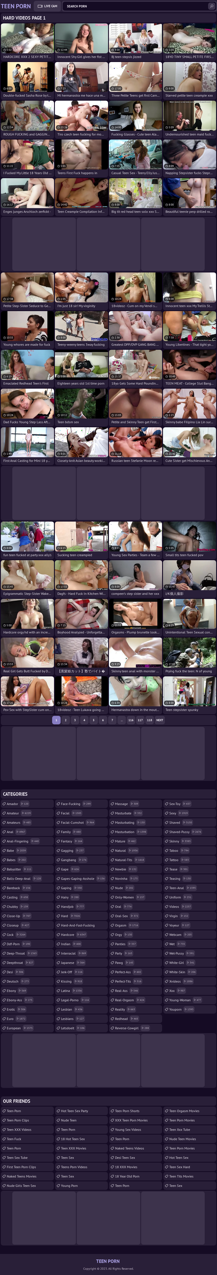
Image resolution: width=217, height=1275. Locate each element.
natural (127, 850)
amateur (19, 813)
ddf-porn (19, 944)
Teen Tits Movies (181, 1176)
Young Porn (69, 1185)
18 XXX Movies (126, 1167)
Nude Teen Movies (182, 1139)
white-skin (183, 972)
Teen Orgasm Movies (184, 1111)
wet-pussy (182, 953)
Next (159, 720)
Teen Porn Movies (182, 1120)
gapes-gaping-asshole (83, 878)
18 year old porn (127, 1176)
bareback (19, 888)
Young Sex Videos (128, 1129)
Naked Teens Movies (21, 1176)
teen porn (14, 1111)
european (20, 1028)
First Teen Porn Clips (21, 1167)
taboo (179, 850)
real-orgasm (130, 1000)
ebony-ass (20, 1000)
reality (125, 1009)
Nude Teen (69, 1120)
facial (71, 813)
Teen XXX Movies (73, 1148)
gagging (73, 850)
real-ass (127, 990)
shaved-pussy (185, 832)
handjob (73, 906)
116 (131, 720)
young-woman (185, 1000)
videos (180, 906)
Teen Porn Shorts (127, 1111)
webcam (181, 934)
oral (124, 906)
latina (72, 990)
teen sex (67, 1157)
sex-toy (180, 804)
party (124, 953)
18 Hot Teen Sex (73, 1139)
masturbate (129, 813)
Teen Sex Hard (179, 1167)
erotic (16, 1009)
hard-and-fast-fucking (78, 926)
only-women (130, 897)
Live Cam (50, 6)
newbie (126, 869)
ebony (17, 990)
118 (149, 720)
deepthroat (20, 962)
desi (15, 972)
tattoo (179, 860)
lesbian (72, 1009)
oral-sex (127, 916)
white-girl (182, 962)
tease (179, 869)
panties (126, 944)
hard (71, 916)
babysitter (19, 869)
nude (124, 888)
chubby (18, 906)
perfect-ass (128, 972)
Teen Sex (67, 1176)
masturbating (130, 822)
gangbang (74, 860)
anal (16, 832)
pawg (124, 962)
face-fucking (76, 804)
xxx (177, 990)
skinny (180, 841)
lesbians (73, 1018)
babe (17, 850)
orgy (124, 934)
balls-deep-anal (24, 878)
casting (18, 897)
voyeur (180, 925)
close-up (19, 916)
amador (18, 804)
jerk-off (72, 972)
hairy (70, 897)
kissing (72, 981)
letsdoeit (73, 1028)
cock (16, 934)
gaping (72, 888)
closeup (18, 925)
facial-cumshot (78, 822)
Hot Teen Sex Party (74, 1111)
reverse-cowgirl (132, 1028)
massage (127, 804)
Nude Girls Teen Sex (21, 1185)
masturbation (131, 832)
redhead (127, 1018)
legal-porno (75, 1000)
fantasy (72, 841)
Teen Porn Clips (18, 1120)
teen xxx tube (179, 1129)
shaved (181, 822)
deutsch (18, 981)
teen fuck (14, 1139)
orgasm (127, 925)
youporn (182, 1009)
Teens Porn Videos (74, 1167)
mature (126, 841)
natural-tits (130, 860)
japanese (73, 962)
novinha (127, 878)
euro (16, 1018)
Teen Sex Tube (17, 1157)
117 (140, 720)
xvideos (181, 981)
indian (71, 944)
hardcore (74, 934)
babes (17, 860)
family (71, 832)
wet (177, 944)
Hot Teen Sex (178, 1157)
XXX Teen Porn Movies (131, 1120)
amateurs (19, 822)
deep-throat (22, 953)
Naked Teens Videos (129, 1148)
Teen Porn (14, 1148)
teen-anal (183, 888)
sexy (179, 813)
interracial (74, 953)
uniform (180, 897)
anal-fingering (23, 841)
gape (70, 869)
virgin (179, 916)
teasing (180, 878)
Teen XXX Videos (19, 1129)
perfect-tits (128, 981)
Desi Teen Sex (125, 1157)
